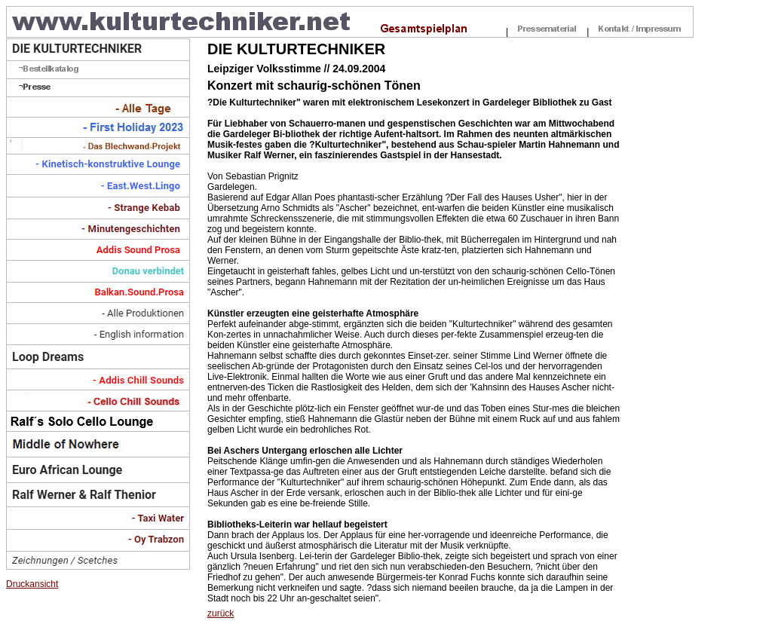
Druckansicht (32, 584)
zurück (220, 613)
